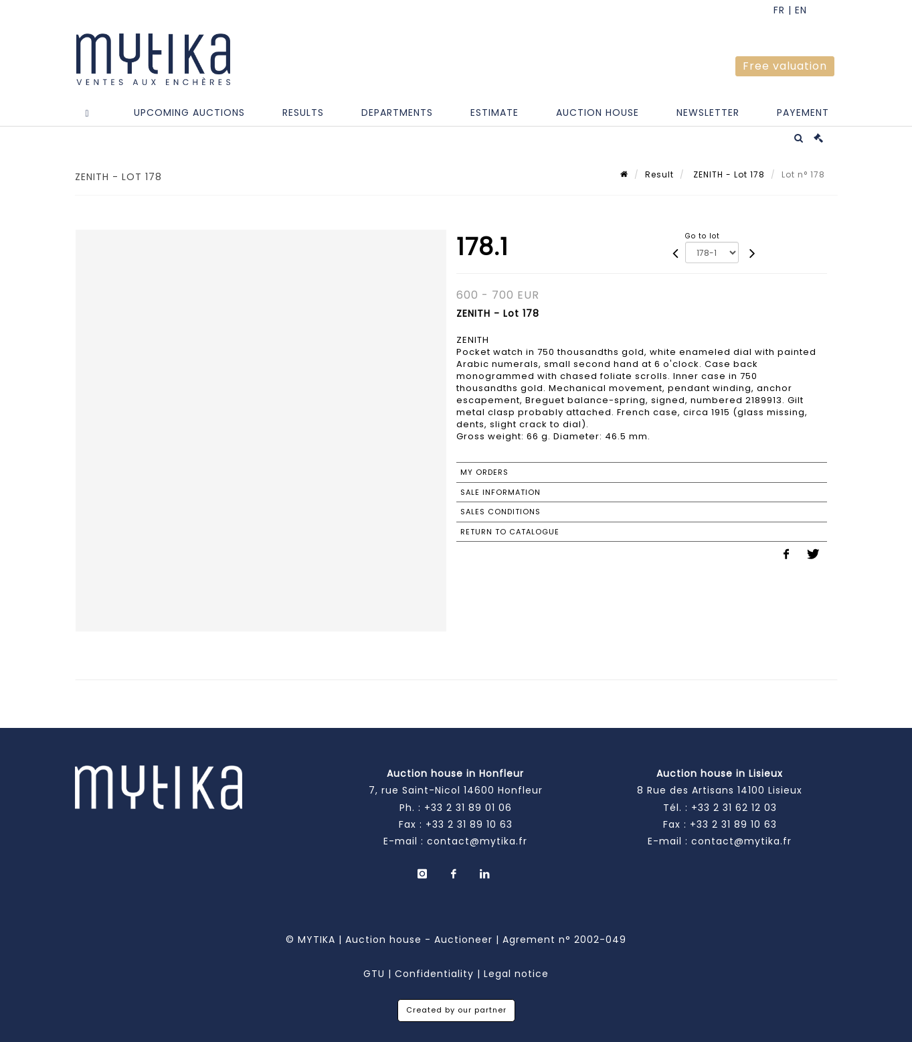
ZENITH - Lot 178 (728, 174)
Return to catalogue (509, 531)
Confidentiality (434, 973)
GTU (374, 973)
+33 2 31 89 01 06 (468, 807)
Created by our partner (456, 1009)
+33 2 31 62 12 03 (734, 807)
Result (659, 174)
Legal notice (516, 973)
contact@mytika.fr (477, 841)
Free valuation (785, 66)
